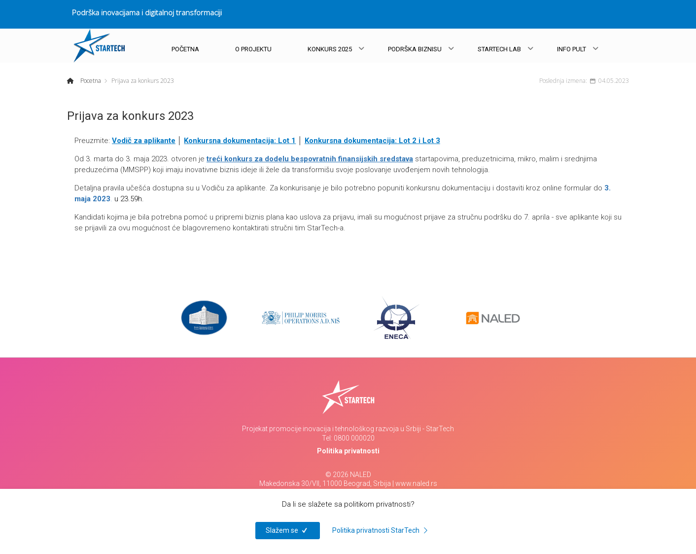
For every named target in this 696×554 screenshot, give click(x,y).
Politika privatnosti (348, 451)
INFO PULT (571, 49)
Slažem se (288, 530)
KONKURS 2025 (330, 49)
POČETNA (185, 49)
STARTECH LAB (499, 49)
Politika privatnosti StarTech (381, 530)
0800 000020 (354, 438)
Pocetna (90, 80)
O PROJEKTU (253, 49)
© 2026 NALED (348, 475)
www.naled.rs (416, 483)
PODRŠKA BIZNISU (415, 49)
